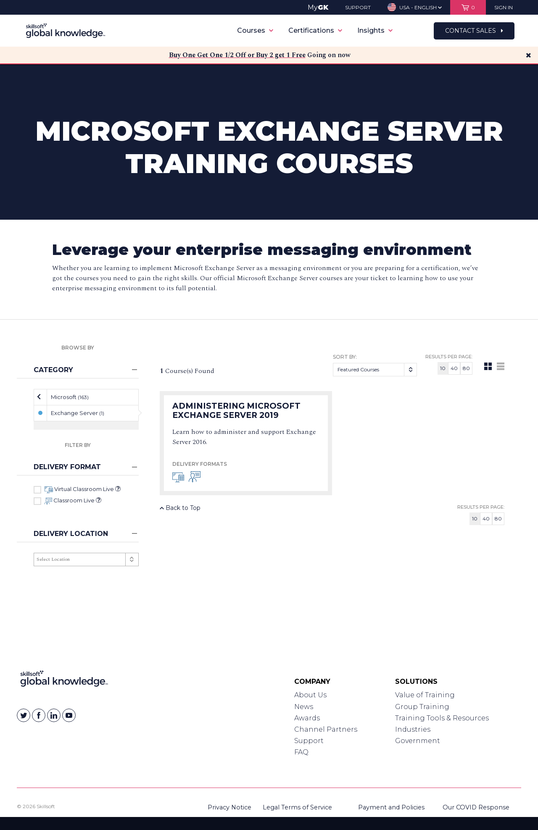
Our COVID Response (476, 807)
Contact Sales (474, 30)
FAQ (301, 752)
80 (466, 368)
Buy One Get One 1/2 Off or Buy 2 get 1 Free (237, 55)
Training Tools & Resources (442, 718)
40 (454, 368)
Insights (375, 30)
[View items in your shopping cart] (468, 7)
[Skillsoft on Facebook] (38, 715)
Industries (412, 729)
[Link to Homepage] (64, 680)
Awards (307, 718)
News (303, 707)
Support (309, 741)
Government (417, 741)
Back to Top (180, 508)
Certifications (315, 30)
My (318, 7)
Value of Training (425, 695)
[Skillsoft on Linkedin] (54, 715)
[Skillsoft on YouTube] (69, 715)
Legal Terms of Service (297, 807)
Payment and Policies (391, 807)
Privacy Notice (229, 807)
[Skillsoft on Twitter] (23, 715)
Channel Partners (325, 729)
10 (443, 368)
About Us (310, 695)
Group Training (422, 707)
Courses (255, 30)
